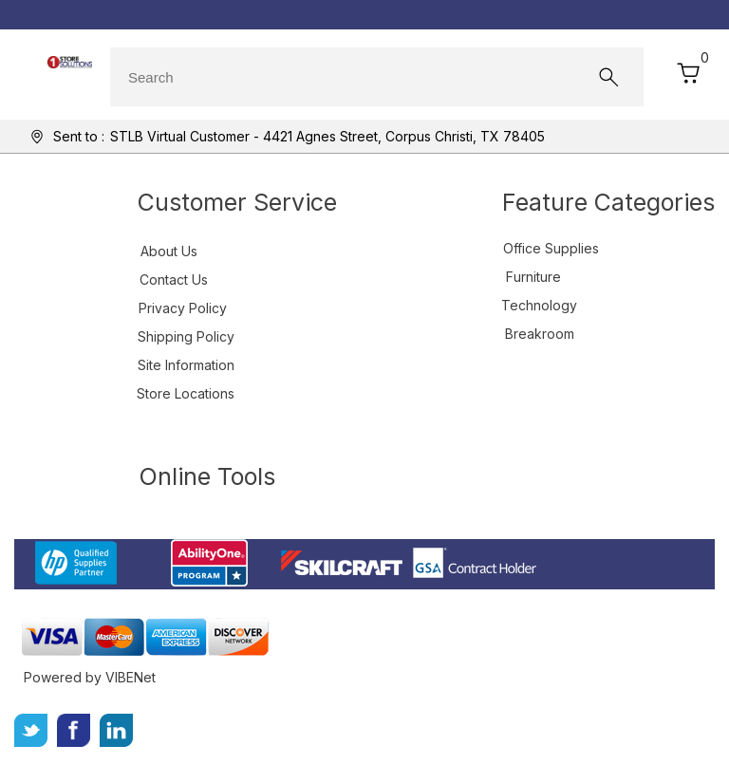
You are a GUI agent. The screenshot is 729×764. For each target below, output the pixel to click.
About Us (168, 251)
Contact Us (174, 279)
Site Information (186, 365)
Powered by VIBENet (90, 677)
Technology (539, 305)
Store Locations (185, 393)
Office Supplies (551, 248)
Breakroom (539, 334)
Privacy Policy (183, 308)
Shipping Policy (186, 336)
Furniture (533, 277)
